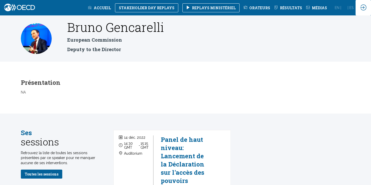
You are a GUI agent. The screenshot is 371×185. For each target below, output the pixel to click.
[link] (99, 7)
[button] (146, 7)
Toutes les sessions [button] (41, 174)
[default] (257, 7)
